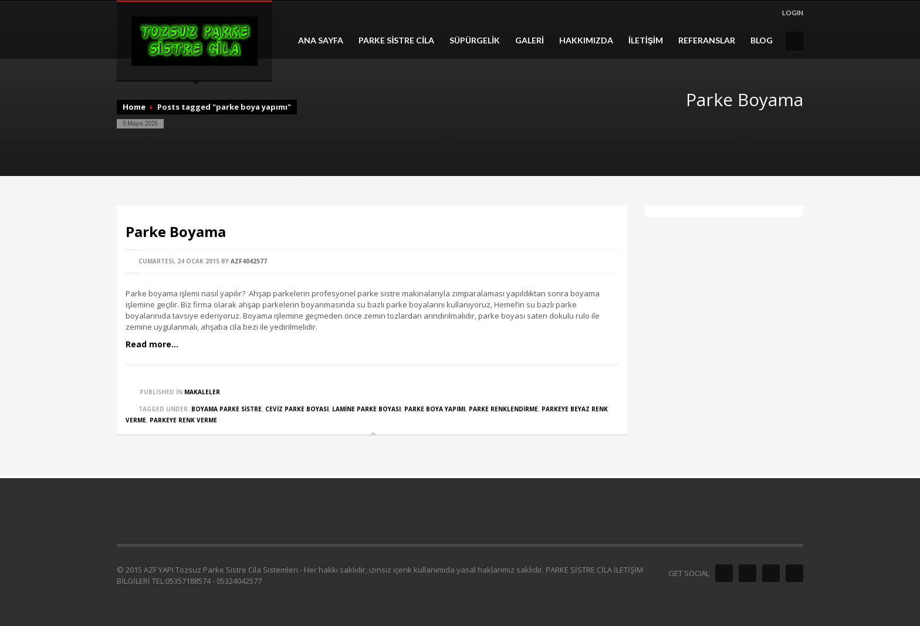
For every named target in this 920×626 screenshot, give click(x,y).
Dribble (771, 573)
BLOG (761, 40)
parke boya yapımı (434, 409)
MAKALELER (202, 392)
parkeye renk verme (183, 420)
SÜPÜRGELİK (474, 40)
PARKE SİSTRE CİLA (396, 40)
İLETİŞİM (645, 40)
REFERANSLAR (706, 40)
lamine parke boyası (366, 409)
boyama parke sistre (226, 409)
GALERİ (529, 40)
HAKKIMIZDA (586, 40)
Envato (794, 573)
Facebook (724, 573)
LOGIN (792, 12)
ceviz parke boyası (297, 409)
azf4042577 (249, 261)
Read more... (152, 344)
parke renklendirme (503, 409)
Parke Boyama (176, 231)
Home (134, 106)
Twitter (747, 573)
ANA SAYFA (320, 40)
